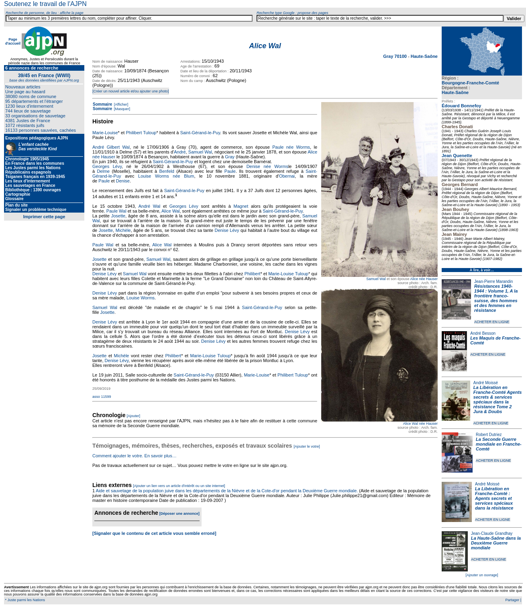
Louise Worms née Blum (166, 176)
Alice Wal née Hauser (420, 424)
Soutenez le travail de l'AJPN (45, 3)
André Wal (150, 206)
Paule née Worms (291, 147)
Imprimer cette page (44, 216)
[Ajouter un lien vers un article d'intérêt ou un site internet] (179, 486)
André (180, 151)
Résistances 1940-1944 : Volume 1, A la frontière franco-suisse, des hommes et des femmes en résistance (496, 298)
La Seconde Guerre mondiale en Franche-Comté (499, 444)
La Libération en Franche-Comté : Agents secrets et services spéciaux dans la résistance (494, 498)
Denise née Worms (267, 166)
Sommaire (102, 104)
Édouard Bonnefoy (461, 105)
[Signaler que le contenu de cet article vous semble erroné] (154, 533)
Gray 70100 (395, 56)
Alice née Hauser (424, 279)
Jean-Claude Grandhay (491, 533)
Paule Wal (116, 211)
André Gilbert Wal (111, 147)
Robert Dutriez (489, 434)
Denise (123, 180)
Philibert (253, 273)
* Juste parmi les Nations (24, 600)
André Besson (482, 333)
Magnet (241, 206)
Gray (229, 156)
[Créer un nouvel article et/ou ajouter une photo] (130, 91)
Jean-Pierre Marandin (493, 281)
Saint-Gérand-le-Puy (200, 132)
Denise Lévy (227, 230)
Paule (230, 171)
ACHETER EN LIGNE (492, 322)
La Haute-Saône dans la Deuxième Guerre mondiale (496, 543)
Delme (103, 171)
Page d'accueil (12, 41)
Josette (118, 215)
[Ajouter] (134, 416)
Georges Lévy (107, 166)
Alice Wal (170, 211)
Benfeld (166, 171)
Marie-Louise (105, 132)
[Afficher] (120, 104)
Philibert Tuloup (141, 132)
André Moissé (485, 383)
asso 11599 (101, 397)
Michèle (123, 230)
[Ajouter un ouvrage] (481, 575)
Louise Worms (140, 297)
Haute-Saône (455, 92)
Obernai (287, 176)
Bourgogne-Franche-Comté (470, 82)
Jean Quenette (457, 155)
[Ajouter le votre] (307, 446)
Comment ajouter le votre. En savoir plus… (134, 455)
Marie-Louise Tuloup (288, 273)
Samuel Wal (375, 279)
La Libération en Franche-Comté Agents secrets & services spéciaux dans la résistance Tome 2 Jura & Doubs (497, 399)
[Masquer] (121, 109)
